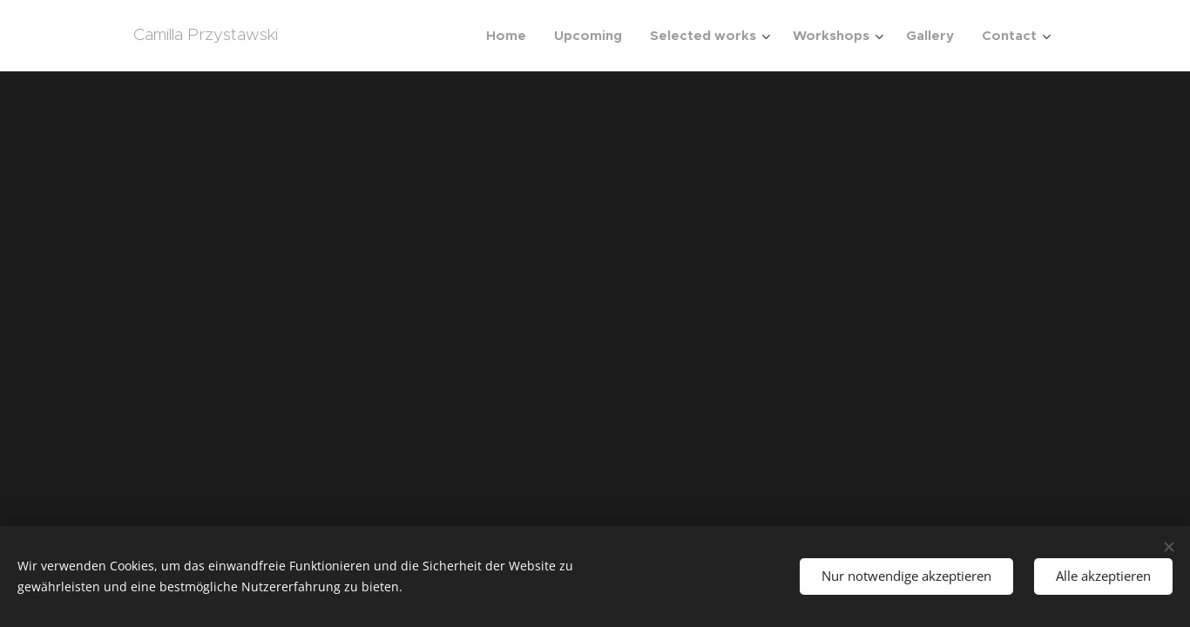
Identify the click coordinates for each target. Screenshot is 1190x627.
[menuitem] (511, 35)
